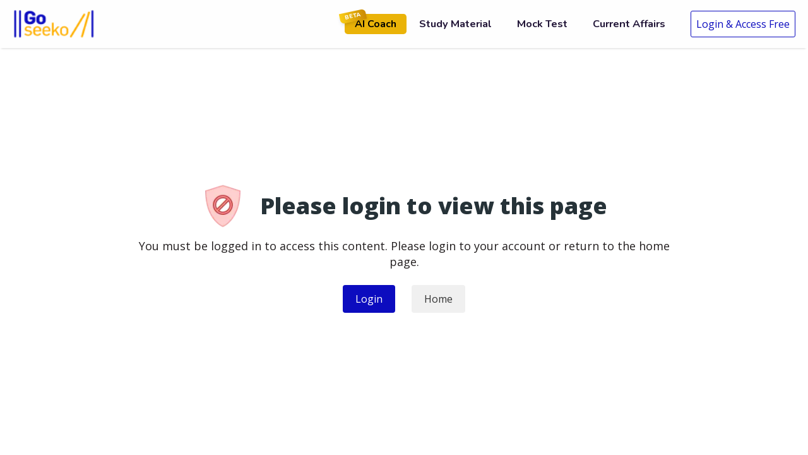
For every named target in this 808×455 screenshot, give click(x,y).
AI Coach (370, 22)
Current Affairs (629, 23)
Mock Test (542, 23)
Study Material (455, 23)
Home (438, 299)
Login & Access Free (743, 24)
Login (369, 299)
